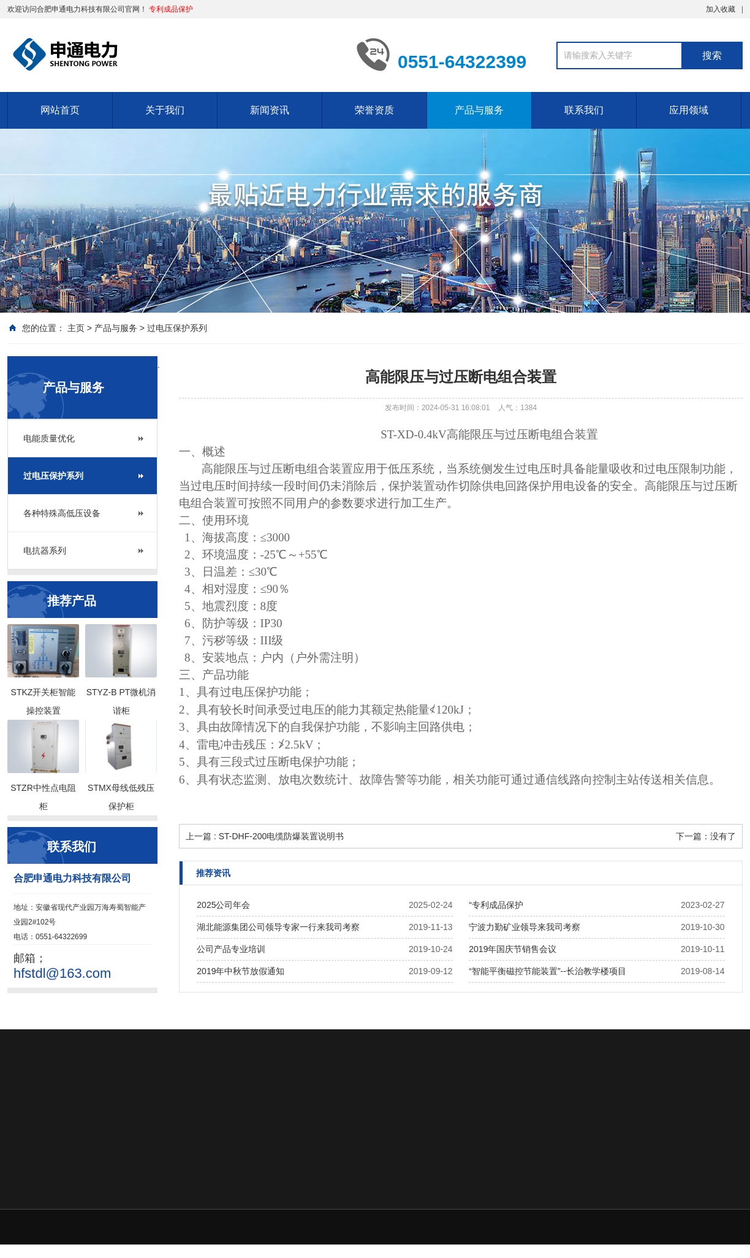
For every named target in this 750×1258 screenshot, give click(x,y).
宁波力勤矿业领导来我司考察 (524, 927)
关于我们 (164, 110)
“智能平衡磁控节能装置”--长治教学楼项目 (547, 971)
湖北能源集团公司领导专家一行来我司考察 (278, 927)
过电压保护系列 (177, 328)
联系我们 (584, 110)
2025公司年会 (223, 905)
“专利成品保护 (496, 905)
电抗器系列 (44, 550)
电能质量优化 (49, 438)
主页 (76, 328)
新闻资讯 (269, 110)
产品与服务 (479, 110)
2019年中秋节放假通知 (240, 971)
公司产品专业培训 (231, 949)
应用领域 (688, 110)
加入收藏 (720, 9)
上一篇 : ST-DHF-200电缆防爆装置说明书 (265, 836)
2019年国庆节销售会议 (512, 949)
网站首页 (60, 110)
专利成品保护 (171, 9)
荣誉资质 (374, 110)
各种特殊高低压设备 (61, 513)
